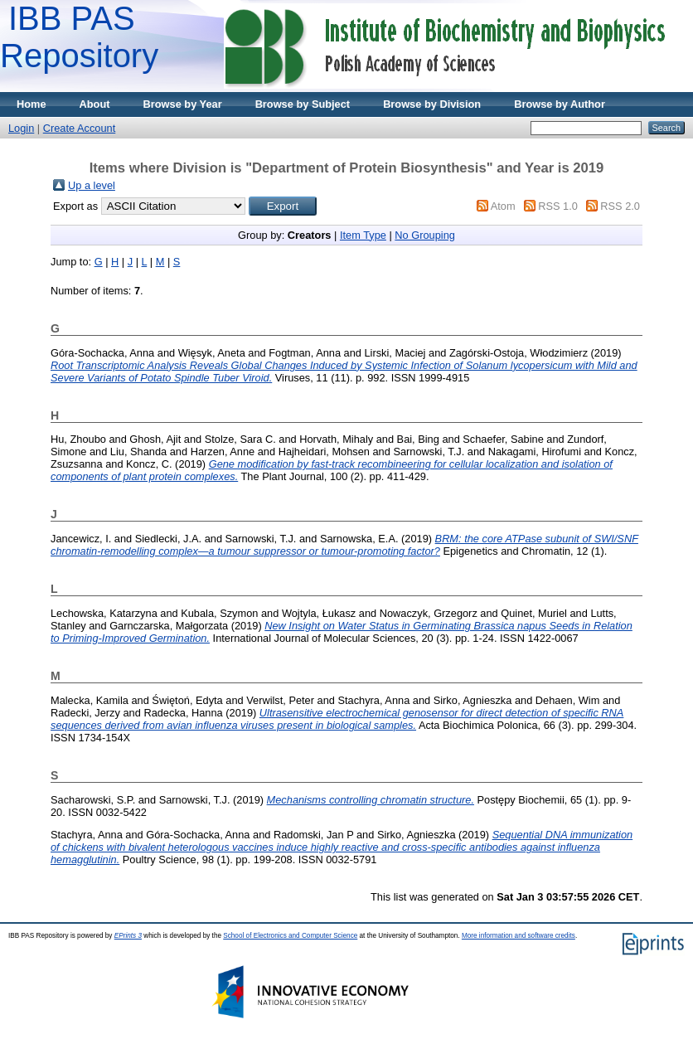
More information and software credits (518, 936)
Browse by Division (432, 104)
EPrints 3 (128, 936)
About (95, 104)
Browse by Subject (303, 104)
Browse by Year (182, 104)
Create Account (79, 128)
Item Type (363, 235)
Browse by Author (559, 104)
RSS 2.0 (620, 206)
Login (21, 128)
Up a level (91, 185)
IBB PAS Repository (79, 37)
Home (31, 104)
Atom (503, 206)
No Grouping (425, 235)
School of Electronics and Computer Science (290, 936)
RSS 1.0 (558, 206)
